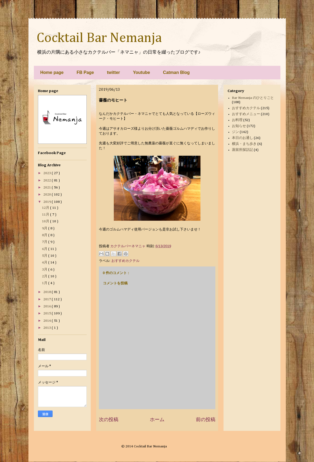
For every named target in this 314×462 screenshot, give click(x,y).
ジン (235, 132)
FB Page (85, 72)
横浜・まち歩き (244, 144)
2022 (47, 180)
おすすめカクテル (125, 261)
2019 (47, 202)
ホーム (157, 419)
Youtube (141, 72)
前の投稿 (205, 419)
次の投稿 (108, 419)
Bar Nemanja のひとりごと (253, 98)
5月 (45, 256)
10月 (46, 221)
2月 (45, 276)
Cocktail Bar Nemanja (99, 38)
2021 (47, 187)
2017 (47, 299)
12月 (46, 208)
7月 (45, 242)
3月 (45, 269)
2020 (47, 194)
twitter (113, 72)
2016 (47, 306)
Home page (52, 72)
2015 (47, 313)
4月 (45, 262)
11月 (46, 214)
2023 (47, 173)
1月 (45, 283)
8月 (45, 235)
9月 (45, 228)
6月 (45, 249)
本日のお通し (242, 138)
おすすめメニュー (246, 114)
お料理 (237, 120)
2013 (47, 328)
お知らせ (239, 126)
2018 (47, 292)
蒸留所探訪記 (242, 150)
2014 (47, 321)
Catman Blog (176, 72)
